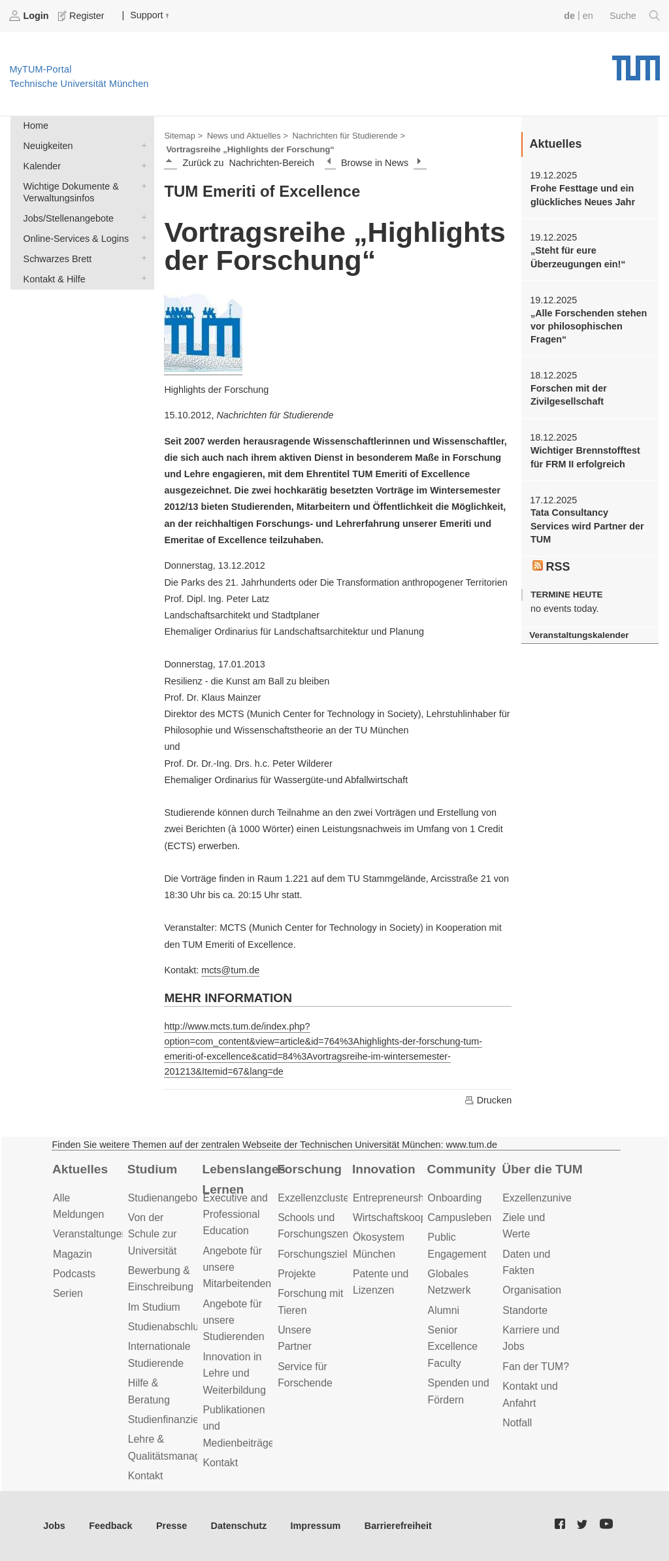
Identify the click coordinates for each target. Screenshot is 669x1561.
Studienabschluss (168, 1326)
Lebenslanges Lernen (244, 1179)
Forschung (309, 1169)
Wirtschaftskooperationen (411, 1217)
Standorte (524, 1310)
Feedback (110, 1525)
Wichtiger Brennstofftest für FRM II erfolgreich (585, 457)
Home (36, 125)
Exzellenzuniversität (548, 1197)
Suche (635, 15)
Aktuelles (80, 1169)
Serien (68, 1293)
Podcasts (74, 1273)
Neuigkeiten (141, 145)
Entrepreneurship (392, 1197)
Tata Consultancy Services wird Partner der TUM (587, 526)
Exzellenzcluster (315, 1197)
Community (461, 1169)
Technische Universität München (636, 63)
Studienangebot (164, 1197)
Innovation (384, 1169)
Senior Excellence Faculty (453, 1346)
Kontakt (145, 1475)
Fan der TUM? (535, 1366)
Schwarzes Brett (141, 258)
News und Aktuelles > (247, 136)
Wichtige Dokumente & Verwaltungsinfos (141, 185)
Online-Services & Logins (141, 237)
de (569, 15)
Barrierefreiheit (398, 1525)
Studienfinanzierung (174, 1419)
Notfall (517, 1422)
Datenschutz (239, 1525)
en (588, 15)
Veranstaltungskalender (578, 635)
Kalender (141, 165)
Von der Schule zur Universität (152, 1234)
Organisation (531, 1290)
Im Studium (154, 1307)
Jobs (54, 1525)
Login (30, 15)
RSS (551, 566)
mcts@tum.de (230, 970)
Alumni (443, 1310)
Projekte (297, 1273)
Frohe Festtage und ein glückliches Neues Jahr (582, 195)
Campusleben (460, 1217)
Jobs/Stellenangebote (141, 217)
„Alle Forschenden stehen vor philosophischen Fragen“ (588, 326)
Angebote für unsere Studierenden (233, 1320)
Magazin (72, 1254)
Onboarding (455, 1197)
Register (82, 15)
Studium (152, 1169)
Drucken (488, 1100)
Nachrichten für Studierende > (349, 136)
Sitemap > (183, 136)
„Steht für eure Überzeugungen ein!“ (578, 257)
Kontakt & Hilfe (141, 278)
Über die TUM (542, 1169)
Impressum (316, 1525)
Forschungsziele (315, 1254)
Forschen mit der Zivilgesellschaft (568, 395)
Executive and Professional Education (235, 1214)
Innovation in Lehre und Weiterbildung (234, 1373)
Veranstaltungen (90, 1233)
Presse (171, 1525)
